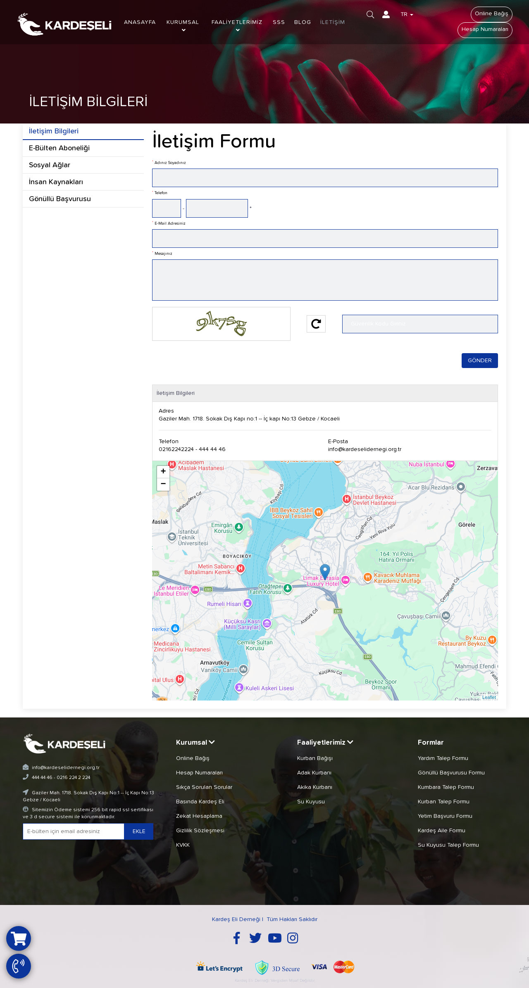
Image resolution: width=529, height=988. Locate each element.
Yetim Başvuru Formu (445, 816)
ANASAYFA (140, 22)
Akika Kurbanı (314, 787)
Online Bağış (491, 14)
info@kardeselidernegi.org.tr (364, 449)
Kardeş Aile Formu (441, 831)
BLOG (302, 22)
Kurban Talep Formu (443, 802)
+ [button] (163, 472)
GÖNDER (480, 360)
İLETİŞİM (332, 22)
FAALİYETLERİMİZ (237, 26)
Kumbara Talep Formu (446, 787)
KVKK (183, 845)
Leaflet (489, 697)
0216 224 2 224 (73, 777)
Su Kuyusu (311, 802)
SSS (279, 22)
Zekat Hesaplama (199, 816)
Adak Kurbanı (314, 773)
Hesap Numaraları (485, 29)
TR (406, 14)
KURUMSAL (183, 26)
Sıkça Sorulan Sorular (204, 787)
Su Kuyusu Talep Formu (448, 845)
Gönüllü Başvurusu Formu (451, 773)
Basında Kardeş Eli (200, 802)
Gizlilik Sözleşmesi (200, 831)
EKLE (139, 831)
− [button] (163, 484)
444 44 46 (42, 777)
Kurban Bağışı (315, 758)
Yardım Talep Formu (443, 758)
